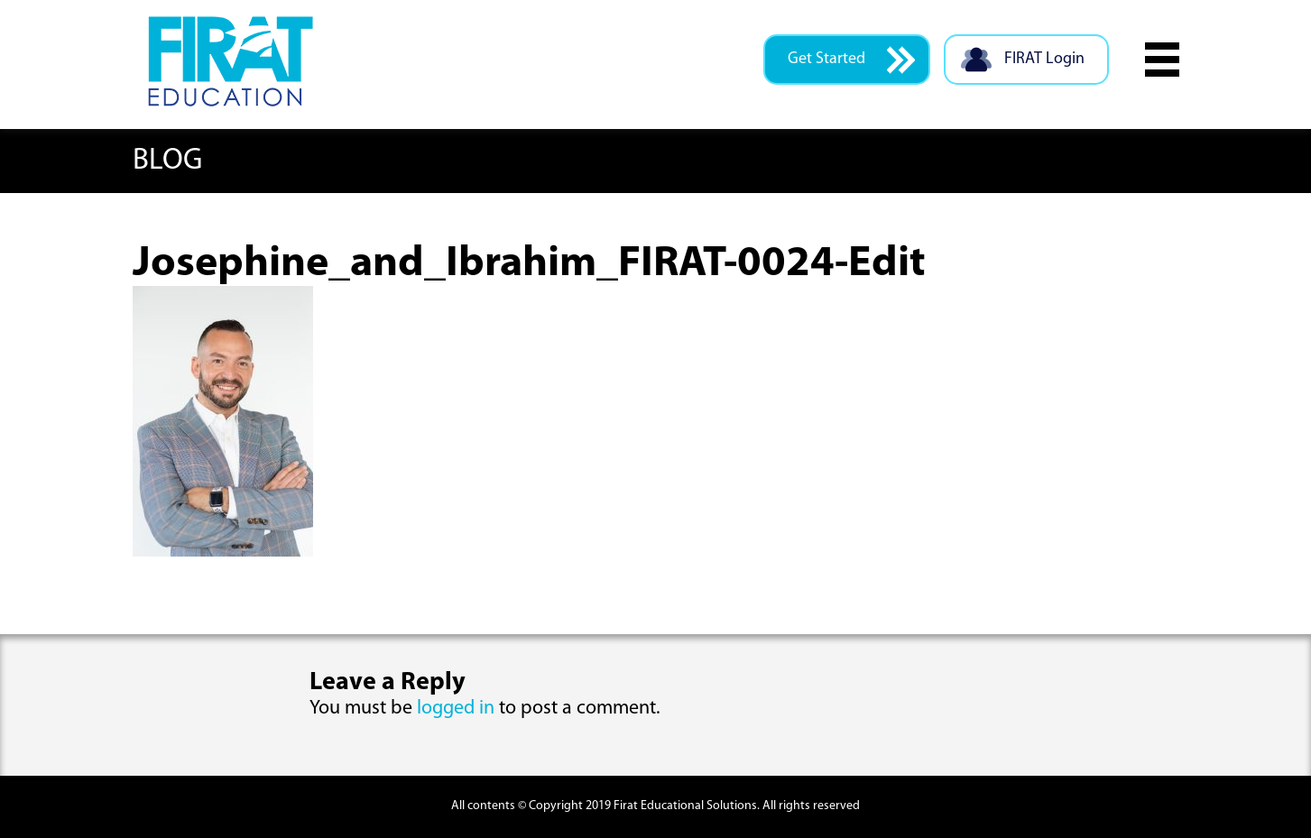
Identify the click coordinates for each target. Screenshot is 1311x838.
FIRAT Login (1022, 60)
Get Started (851, 60)
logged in (455, 708)
